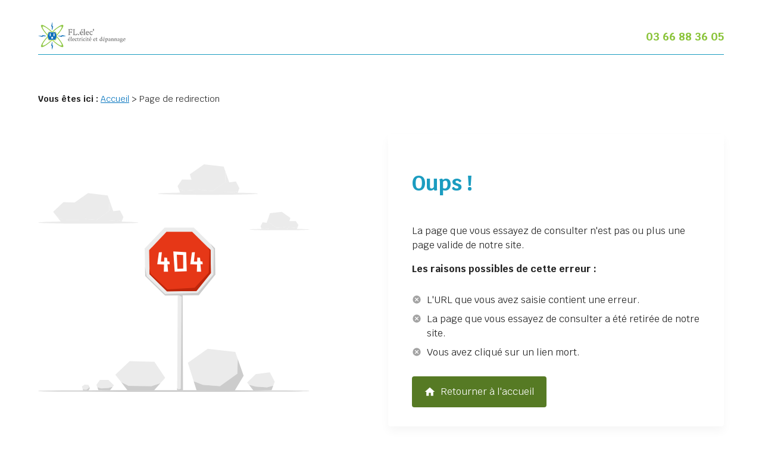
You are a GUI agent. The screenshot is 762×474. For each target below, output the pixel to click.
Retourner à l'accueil (479, 392)
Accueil (115, 98)
